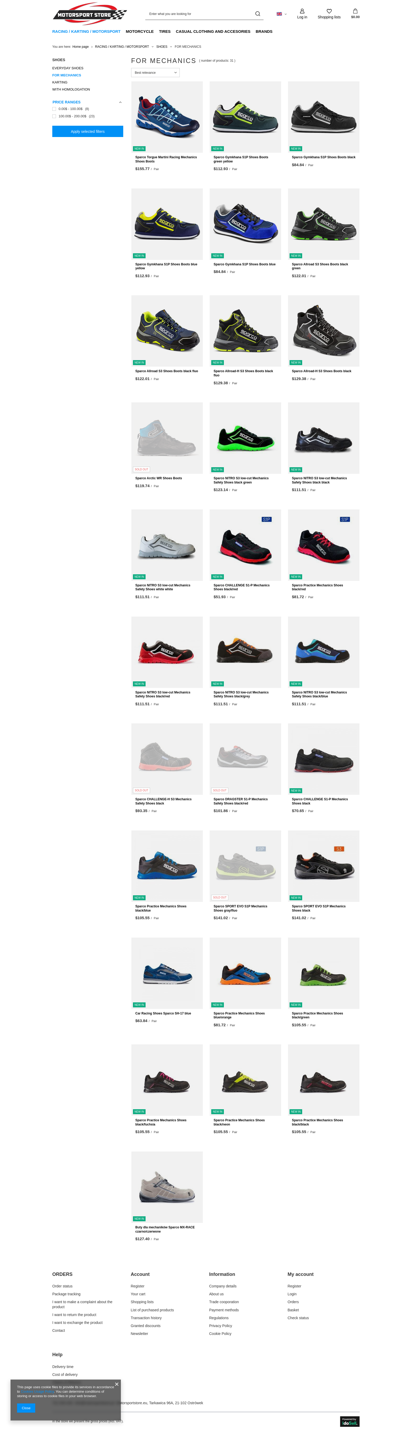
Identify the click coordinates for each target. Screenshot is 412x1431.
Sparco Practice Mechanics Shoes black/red (317, 587)
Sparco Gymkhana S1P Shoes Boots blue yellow (166, 266)
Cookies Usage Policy (37, 1391)
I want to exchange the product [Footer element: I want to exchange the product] (77, 1322)
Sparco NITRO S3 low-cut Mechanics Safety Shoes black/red (162, 694)
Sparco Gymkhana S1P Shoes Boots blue (245, 264)
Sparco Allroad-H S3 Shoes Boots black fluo (243, 373)
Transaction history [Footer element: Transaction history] (146, 1318)
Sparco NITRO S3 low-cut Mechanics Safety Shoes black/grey (241, 694)
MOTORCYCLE (140, 31)
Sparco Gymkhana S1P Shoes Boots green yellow (241, 159)
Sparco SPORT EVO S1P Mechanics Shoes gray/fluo (240, 908)
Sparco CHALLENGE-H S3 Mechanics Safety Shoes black (163, 801)
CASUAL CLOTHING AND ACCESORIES (213, 31)
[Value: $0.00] (355, 13)
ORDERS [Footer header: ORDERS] (62, 1274)
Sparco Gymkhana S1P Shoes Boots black (324, 157)
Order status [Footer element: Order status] (62, 1286)
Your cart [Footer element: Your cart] (138, 1294)
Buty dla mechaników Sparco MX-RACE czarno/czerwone (165, 1229)
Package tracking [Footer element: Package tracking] (66, 1294)
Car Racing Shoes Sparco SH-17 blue (163, 1013)
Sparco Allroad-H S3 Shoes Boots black (321, 371)
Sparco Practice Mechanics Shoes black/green (317, 1015)
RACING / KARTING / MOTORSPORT (86, 31)
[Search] (258, 14)
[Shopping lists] (329, 13)
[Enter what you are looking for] (204, 14)
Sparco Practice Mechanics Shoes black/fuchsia (161, 1122)
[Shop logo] (89, 14)
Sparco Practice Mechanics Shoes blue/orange (239, 1015)
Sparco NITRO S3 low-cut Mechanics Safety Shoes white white (162, 587)
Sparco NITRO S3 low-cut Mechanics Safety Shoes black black (319, 480)
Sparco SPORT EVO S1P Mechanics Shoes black (319, 908)
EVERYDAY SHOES (68, 68)
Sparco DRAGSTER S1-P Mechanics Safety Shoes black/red (241, 801)
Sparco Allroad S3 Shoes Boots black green (320, 266)
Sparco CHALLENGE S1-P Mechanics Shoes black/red (242, 587)
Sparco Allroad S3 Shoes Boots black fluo (166, 371)
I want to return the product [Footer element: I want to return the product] (74, 1315)
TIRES (165, 31)
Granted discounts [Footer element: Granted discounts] (146, 1326)
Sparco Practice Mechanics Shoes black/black (317, 1122)
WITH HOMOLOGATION (71, 89)
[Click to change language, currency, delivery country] (282, 14)
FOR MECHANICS (66, 75)
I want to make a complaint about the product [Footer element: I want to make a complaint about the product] (82, 1304)
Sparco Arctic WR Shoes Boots (158, 478)
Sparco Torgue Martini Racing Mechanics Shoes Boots (166, 159)
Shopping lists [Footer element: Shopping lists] (142, 1302)
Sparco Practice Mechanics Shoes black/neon (239, 1122)
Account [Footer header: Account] (140, 1274)
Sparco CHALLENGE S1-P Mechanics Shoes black (320, 801)
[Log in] (302, 13)
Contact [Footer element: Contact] (58, 1330)
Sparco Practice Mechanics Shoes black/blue (161, 908)
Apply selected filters (88, 131)
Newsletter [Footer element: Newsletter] (139, 1334)
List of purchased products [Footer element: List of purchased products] (152, 1310)
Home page (81, 47)
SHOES (161, 47)
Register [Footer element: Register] (138, 1286)
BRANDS (264, 31)
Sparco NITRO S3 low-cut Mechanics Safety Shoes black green (241, 480)
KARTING (60, 82)
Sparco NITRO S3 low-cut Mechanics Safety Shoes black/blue (319, 694)
